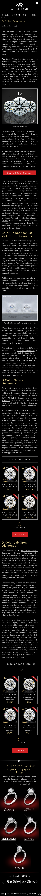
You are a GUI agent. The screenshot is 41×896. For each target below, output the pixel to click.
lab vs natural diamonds (24, 610)
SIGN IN (35, 15)
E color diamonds (26, 350)
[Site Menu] (3, 2)
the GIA (22, 59)
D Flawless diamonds (27, 403)
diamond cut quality (22, 213)
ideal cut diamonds (10, 440)
